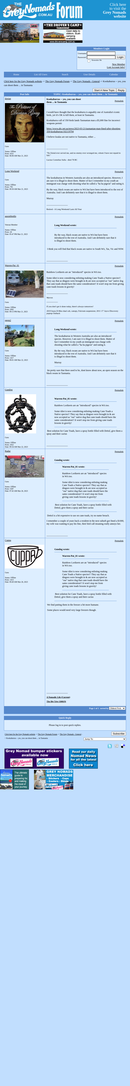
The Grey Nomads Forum (57, 81)
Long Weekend (12, 171)
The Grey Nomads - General (86, 81)
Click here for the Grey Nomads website (23, 81)
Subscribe (119, 733)
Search (65, 74)
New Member (118, 64)
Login (120, 57)
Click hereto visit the (114, 10)
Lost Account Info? (116, 67)
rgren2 (8, 320)
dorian (8, 98)
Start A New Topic (104, 90)
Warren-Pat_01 (12, 265)
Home (16, 74)
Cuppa (8, 540)
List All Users (40, 74)
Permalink (119, 101)
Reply (121, 90)
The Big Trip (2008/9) (56, 701)
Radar (8, 451)
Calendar (113, 74)
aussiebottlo (10, 216)
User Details (89, 74)
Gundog (9, 389)
